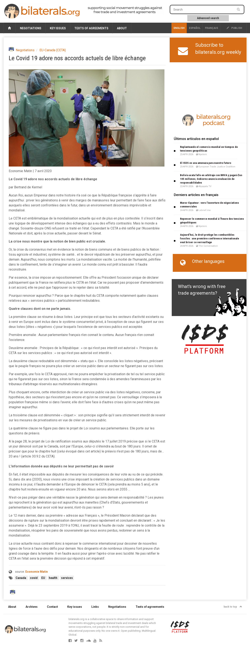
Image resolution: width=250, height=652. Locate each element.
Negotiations (30, 28)
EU (43, 578)
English (179, 28)
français (211, 28)
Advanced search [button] (208, 18)
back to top (233, 606)
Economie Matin (36, 571)
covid (34, 578)
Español (195, 28)
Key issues (58, 28)
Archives (32, 606)
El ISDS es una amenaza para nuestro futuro (205, 162)
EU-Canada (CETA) (52, 50)
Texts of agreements (91, 28)
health (53, 578)
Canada (21, 578)
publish (234, 28)
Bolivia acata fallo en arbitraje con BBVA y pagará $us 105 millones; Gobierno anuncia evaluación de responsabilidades (211, 179)
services (67, 578)
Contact (52, 606)
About (122, 28)
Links (95, 606)
